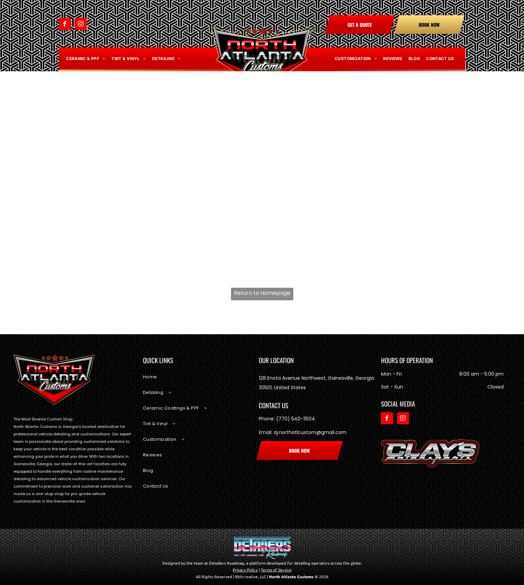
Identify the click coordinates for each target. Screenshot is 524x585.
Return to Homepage (262, 293)
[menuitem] (85, 58)
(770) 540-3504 (295, 418)
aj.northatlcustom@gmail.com (310, 432)
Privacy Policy (245, 569)
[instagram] (81, 25)
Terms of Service (276, 569)
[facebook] (65, 25)
